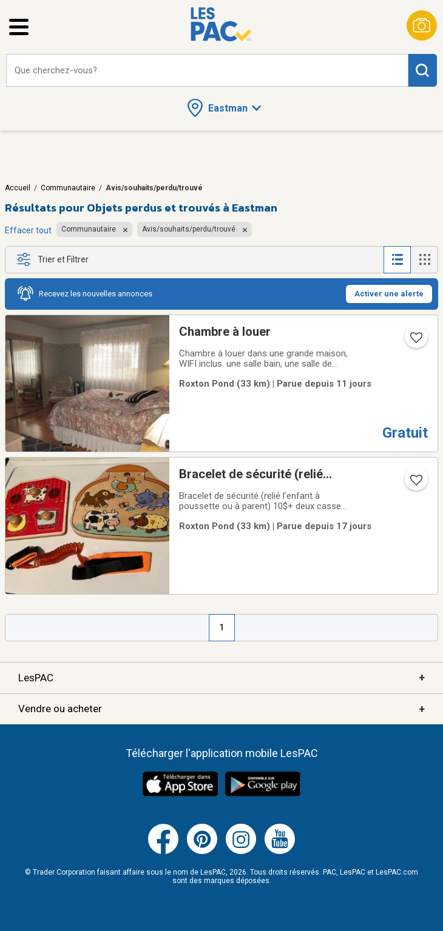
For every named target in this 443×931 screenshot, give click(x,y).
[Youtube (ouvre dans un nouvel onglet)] (279, 851)
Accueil (17, 188)
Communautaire (68, 188)
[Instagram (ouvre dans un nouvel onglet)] (241, 851)
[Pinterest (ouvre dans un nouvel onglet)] (202, 851)
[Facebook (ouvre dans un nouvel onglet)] (163, 851)
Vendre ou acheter (221, 709)
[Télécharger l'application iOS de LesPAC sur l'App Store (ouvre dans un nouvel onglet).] (180, 794)
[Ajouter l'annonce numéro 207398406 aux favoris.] (415, 483)
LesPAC (221, 677)
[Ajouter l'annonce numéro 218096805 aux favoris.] (415, 341)
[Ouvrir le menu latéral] (19, 27)
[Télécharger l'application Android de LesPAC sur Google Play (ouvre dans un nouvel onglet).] (263, 794)
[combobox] (207, 70)
